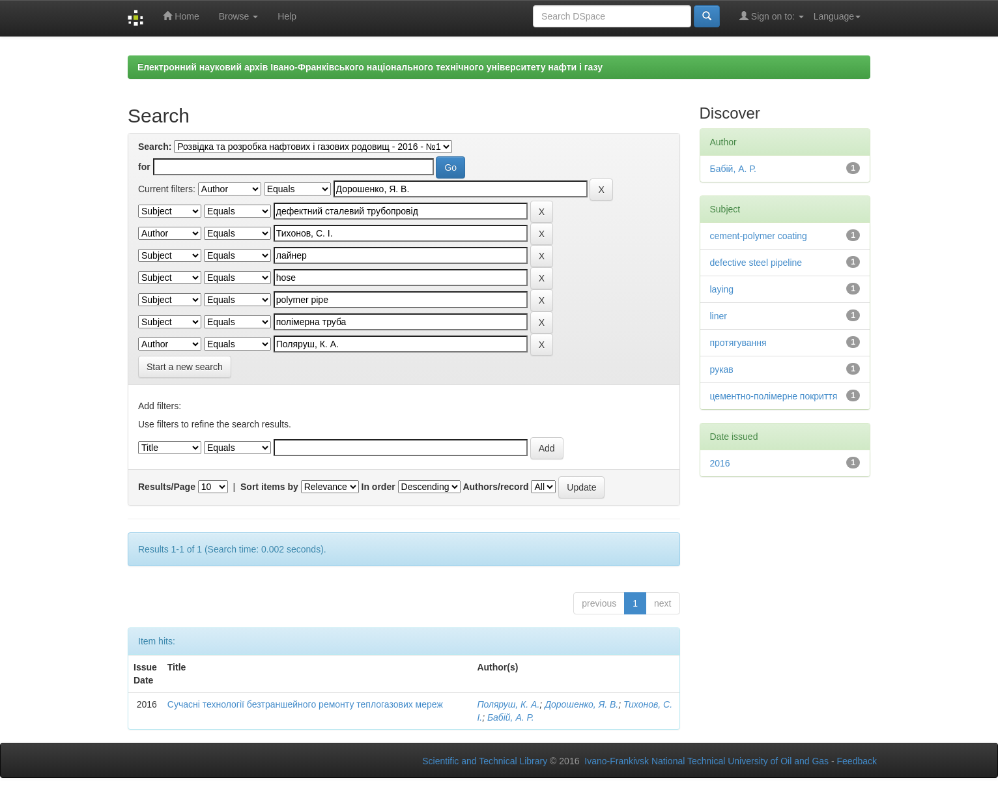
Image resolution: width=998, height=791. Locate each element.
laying (722, 289)
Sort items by (269, 487)
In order (378, 487)
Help (287, 16)
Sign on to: (771, 16)
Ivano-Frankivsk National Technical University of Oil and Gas (706, 761)
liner (718, 316)
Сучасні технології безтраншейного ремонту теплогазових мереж (305, 704)
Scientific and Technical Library (484, 761)
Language (837, 16)
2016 (720, 463)
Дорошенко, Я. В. (581, 704)
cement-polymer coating (758, 236)
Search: (154, 146)
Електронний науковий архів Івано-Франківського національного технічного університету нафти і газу (370, 67)
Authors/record (495, 487)
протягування (738, 343)
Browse (239, 16)
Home (181, 16)
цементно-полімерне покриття (774, 396)
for (144, 167)
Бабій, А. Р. (510, 717)
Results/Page (166, 487)
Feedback (857, 761)
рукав (722, 369)
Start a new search (185, 367)
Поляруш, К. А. (508, 704)
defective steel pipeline (756, 262)
